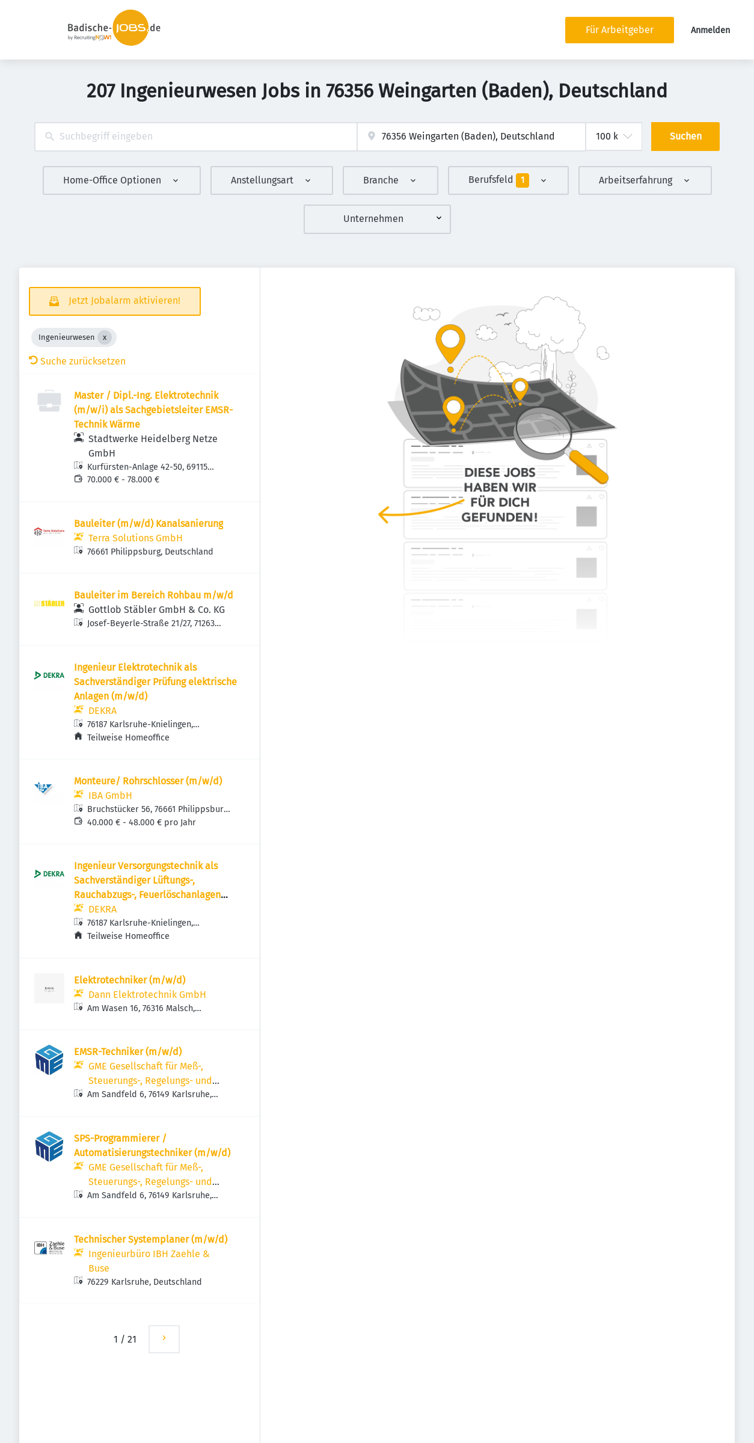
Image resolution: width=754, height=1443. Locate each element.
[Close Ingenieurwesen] (104, 337)
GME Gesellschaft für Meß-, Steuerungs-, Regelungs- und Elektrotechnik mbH (150, 1080)
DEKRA (102, 710)
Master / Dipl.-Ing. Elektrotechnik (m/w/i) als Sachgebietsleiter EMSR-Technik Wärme (153, 410)
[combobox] (195, 137)
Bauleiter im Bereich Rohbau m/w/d (153, 595)
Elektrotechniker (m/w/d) (129, 980)
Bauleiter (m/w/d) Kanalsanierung (148, 523)
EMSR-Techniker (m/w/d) (128, 1051)
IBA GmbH (110, 795)
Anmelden (710, 30)
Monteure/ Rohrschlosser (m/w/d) (148, 781)
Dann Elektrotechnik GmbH (147, 994)
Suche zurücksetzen (77, 361)
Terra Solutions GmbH (135, 538)
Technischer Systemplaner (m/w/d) (150, 1239)
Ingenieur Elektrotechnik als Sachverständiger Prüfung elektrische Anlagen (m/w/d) (155, 682)
